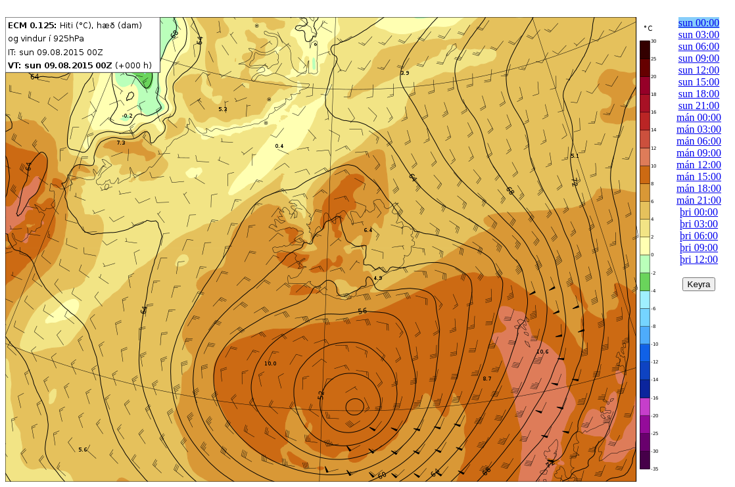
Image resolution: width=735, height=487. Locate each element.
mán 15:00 (698, 176)
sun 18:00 (699, 93)
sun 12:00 (699, 70)
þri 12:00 (699, 259)
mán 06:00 (698, 141)
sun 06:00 (699, 46)
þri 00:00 (699, 212)
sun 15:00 (699, 81)
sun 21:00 (699, 105)
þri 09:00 (699, 247)
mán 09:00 (698, 152)
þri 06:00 (699, 235)
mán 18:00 (698, 188)
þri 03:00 (699, 223)
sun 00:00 (699, 22)
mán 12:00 (698, 164)
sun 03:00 (699, 34)
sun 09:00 (699, 58)
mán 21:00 (698, 200)
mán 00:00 (698, 117)
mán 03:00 (698, 129)
